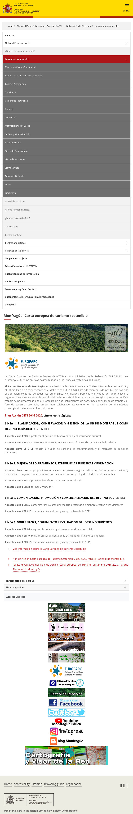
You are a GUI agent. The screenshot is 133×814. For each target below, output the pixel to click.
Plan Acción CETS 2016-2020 (23, 415)
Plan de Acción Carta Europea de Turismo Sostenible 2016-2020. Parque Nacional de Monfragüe (68, 558)
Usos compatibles (15, 587)
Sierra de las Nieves (15, 159)
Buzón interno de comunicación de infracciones (29, 296)
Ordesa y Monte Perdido (17, 134)
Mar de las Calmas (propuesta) (20, 67)
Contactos (10, 304)
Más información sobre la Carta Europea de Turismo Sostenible (49, 548)
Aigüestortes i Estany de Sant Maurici (24, 75)
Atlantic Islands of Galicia (17, 125)
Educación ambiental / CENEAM (21, 266)
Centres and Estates (15, 242)
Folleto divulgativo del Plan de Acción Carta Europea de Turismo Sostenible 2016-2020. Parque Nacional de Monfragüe (70, 567)
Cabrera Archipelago (15, 83)
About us (9, 35)
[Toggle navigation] (126, 8)
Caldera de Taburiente (16, 100)
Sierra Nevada (12, 167)
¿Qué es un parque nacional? (20, 51)
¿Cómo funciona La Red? (17, 209)
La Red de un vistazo (15, 201)
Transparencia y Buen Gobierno (21, 289)
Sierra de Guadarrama (16, 151)
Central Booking (13, 234)
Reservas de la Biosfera (17, 250)
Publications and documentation (22, 273)
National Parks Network (78, 26)
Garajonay (10, 117)
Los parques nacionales (107, 26)
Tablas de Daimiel (14, 176)
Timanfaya (10, 192)
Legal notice (74, 784)
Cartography (11, 226)
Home (10, 26)
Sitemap (37, 784)
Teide (8, 184)
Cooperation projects (16, 258)
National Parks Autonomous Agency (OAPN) (39, 26)
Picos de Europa (13, 142)
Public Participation (15, 281)
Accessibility (22, 784)
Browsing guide (54, 784)
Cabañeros (10, 92)
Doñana (9, 109)
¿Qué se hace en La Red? (17, 218)
